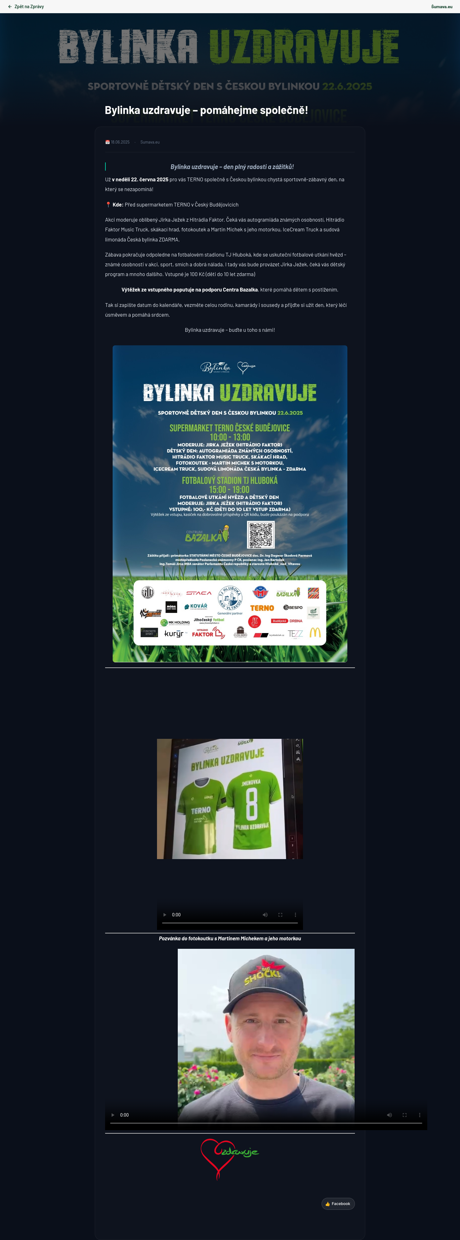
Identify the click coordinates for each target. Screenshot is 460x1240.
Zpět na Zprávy (26, 6)
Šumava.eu (441, 6)
